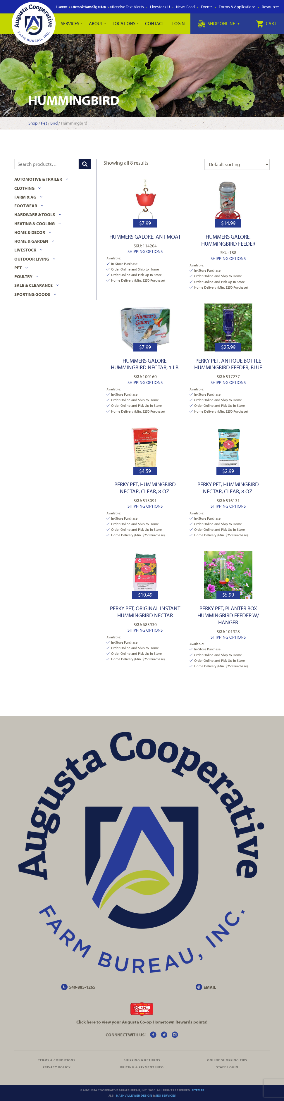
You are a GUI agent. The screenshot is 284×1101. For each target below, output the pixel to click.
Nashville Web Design (134, 1095)
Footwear (25, 206)
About (96, 23)
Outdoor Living (31, 259)
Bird (54, 123)
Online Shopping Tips (227, 1060)
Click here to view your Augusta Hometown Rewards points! (141, 1022)
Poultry (23, 276)
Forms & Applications (237, 6)
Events (207, 6)
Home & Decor (29, 232)
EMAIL (210, 987)
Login (178, 23)
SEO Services (165, 1095)
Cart (266, 23)
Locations (124, 23)
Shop (33, 123)
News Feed (185, 6)
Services (70, 23)
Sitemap (198, 1090)
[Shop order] (237, 164)
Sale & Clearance (33, 285)
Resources (271, 6)
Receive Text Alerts (128, 6)
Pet (44, 123)
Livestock (25, 250)
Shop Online (219, 23)
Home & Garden (31, 241)
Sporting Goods (32, 294)
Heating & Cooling (34, 223)
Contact (154, 23)
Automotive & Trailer (38, 179)
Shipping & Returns (142, 1060)
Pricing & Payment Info (142, 1067)
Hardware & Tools (34, 214)
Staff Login (227, 1067)
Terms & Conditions (56, 1060)
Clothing (24, 188)
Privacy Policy (57, 1067)
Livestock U (160, 6)
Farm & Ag (25, 197)
